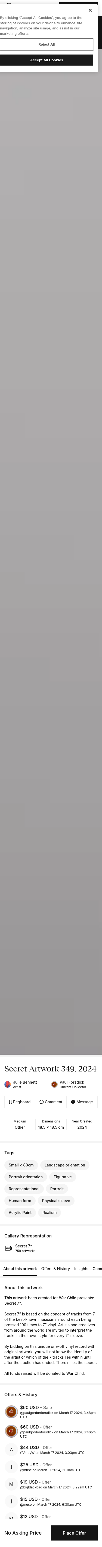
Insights (81, 1268)
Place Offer (74, 1533)
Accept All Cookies (46, 60)
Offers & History (55, 1268)
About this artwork (20, 1268)
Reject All (46, 44)
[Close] (90, 10)
